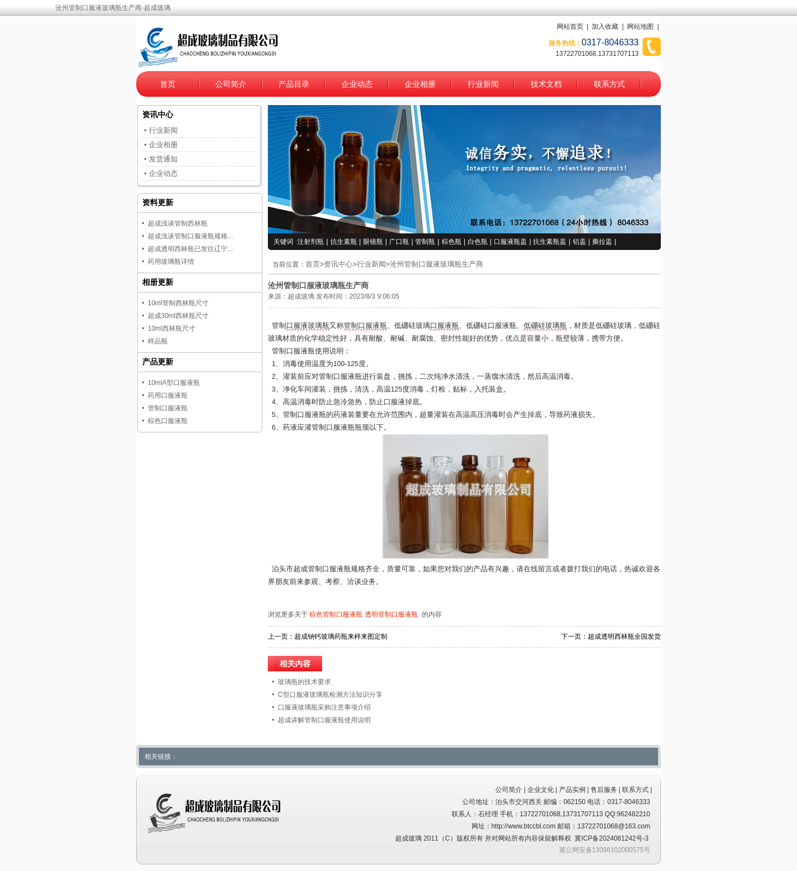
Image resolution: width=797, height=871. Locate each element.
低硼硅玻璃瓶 (545, 326)
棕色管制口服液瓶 (336, 614)
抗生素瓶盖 (549, 242)
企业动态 (356, 84)
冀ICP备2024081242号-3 (611, 838)
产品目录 (293, 84)
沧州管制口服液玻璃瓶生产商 (436, 264)
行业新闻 (483, 84)
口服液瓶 (444, 326)
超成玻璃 (301, 296)
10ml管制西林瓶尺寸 (178, 303)
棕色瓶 (452, 242)
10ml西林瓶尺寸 (171, 328)
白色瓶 (478, 242)
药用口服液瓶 (168, 395)
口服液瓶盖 (510, 242)
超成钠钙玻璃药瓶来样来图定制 (340, 636)
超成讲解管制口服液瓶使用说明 (324, 720)
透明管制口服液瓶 (391, 614)
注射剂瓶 (310, 242)
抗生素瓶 (343, 242)
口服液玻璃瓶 (307, 326)
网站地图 (640, 26)
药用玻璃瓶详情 (171, 261)
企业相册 (420, 84)
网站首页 (570, 26)
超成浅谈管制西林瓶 (178, 223)
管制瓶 (425, 242)
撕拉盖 (602, 242)
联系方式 (609, 84)
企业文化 (540, 790)
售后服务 (604, 790)
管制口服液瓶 (365, 326)
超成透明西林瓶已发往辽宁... (190, 249)
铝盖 (579, 242)
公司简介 (230, 84)
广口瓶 (399, 242)
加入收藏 (605, 26)
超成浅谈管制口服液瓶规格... (190, 236)
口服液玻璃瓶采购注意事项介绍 (324, 707)
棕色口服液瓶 (168, 421)
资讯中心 (338, 264)
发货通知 (163, 159)
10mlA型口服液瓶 (174, 383)
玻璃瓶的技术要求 (304, 682)
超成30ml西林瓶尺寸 (178, 316)
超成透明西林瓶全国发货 (624, 636)
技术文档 (546, 84)
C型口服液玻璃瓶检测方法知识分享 (330, 694)
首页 (167, 84)
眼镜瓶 (373, 242)
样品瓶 (158, 341)
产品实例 (572, 790)
